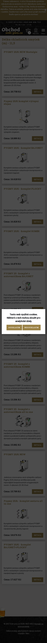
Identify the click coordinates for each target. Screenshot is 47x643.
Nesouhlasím (31, 327)
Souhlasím (14, 327)
